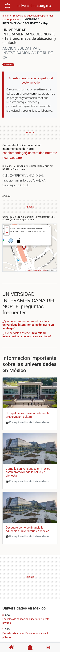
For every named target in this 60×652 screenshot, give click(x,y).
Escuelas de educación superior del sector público (26, 635)
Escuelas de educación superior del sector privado (26, 621)
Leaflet (28, 270)
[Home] (7, 5)
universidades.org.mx (34, 6)
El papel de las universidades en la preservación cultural (27, 414)
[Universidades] (30, 647)
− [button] (7, 232)
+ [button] (7, 228)
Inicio (5, 15)
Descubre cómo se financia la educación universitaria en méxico (27, 529)
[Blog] (48, 647)
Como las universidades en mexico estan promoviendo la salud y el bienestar (28, 472)
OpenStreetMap (40, 270)
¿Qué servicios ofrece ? (26, 334)
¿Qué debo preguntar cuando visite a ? (28, 325)
